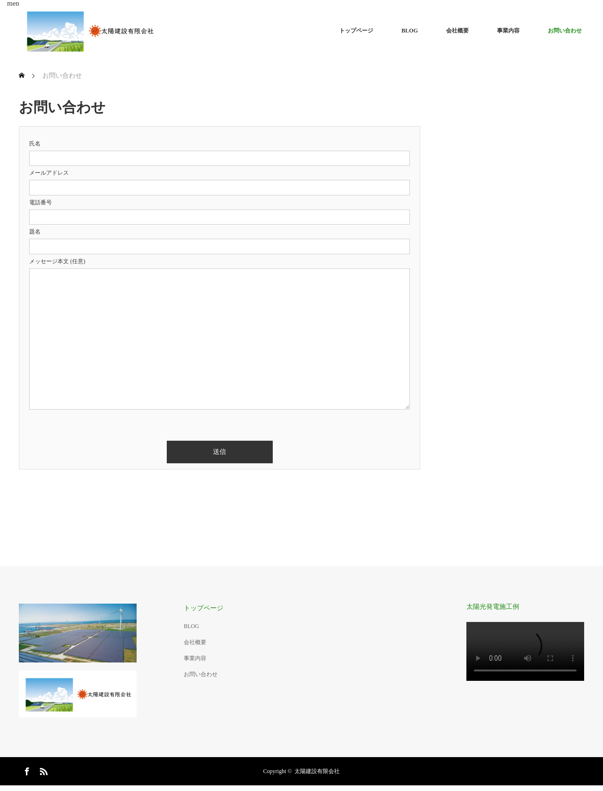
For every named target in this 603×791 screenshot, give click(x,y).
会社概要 (457, 30)
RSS (42, 770)
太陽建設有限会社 (317, 771)
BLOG (409, 30)
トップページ (356, 30)
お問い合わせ (565, 30)
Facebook (26, 770)
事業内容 (508, 30)
